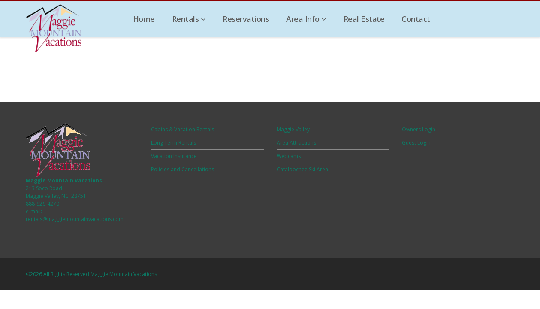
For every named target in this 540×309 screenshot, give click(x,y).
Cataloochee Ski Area (302, 169)
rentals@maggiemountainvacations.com (75, 219)
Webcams (289, 156)
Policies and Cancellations (182, 169)
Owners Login (418, 129)
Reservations (246, 19)
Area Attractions (296, 142)
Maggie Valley (293, 129)
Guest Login (416, 142)
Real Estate (364, 19)
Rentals (189, 19)
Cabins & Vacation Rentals (182, 129)
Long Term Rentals (173, 142)
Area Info (306, 19)
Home (144, 19)
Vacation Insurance (174, 156)
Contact (415, 19)
